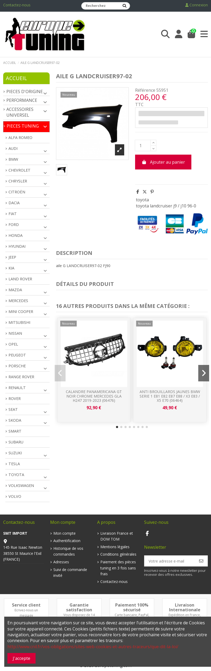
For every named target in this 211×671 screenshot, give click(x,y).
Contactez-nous (17, 4)
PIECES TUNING (23, 126)
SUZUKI (15, 452)
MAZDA (15, 289)
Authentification (66, 540)
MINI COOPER (20, 311)
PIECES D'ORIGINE (24, 91)
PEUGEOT (17, 355)
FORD (13, 224)
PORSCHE (17, 365)
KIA (11, 268)
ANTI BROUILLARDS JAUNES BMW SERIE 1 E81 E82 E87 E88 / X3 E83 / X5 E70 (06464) (170, 396)
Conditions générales (118, 554)
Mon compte (64, 533)
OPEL (13, 344)
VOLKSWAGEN (21, 485)
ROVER (14, 398)
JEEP (12, 257)
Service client (26, 605)
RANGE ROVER (21, 376)
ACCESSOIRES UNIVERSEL (19, 112)
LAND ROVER (20, 278)
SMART (14, 431)
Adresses (61, 561)
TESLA (14, 463)
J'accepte (21, 658)
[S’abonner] (201, 561)
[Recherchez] (124, 6)
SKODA (14, 420)
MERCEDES (18, 300)
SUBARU (15, 442)
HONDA (15, 235)
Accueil (16, 78)
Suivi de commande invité (70, 572)
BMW (13, 159)
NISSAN (15, 333)
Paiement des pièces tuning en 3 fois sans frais (118, 567)
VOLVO (14, 496)
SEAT (13, 409)
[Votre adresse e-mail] (169, 561)
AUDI (13, 148)
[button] (117, 427)
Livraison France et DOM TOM (116, 536)
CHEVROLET (19, 170)
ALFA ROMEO (20, 137)
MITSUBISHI (19, 322)
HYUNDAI (16, 246)
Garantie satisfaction (79, 607)
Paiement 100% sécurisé (131, 607)
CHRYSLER (17, 181)
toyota (142, 200)
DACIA (14, 202)
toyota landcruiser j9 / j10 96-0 (166, 206)
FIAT (12, 213)
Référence (145, 90)
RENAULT (17, 387)
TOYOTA (16, 474)
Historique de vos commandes (68, 551)
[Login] (178, 34)
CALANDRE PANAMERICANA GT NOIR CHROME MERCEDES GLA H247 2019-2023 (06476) (94, 396)
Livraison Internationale (184, 607)
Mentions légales (115, 546)
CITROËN (16, 191)
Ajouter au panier (163, 162)
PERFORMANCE (21, 100)
